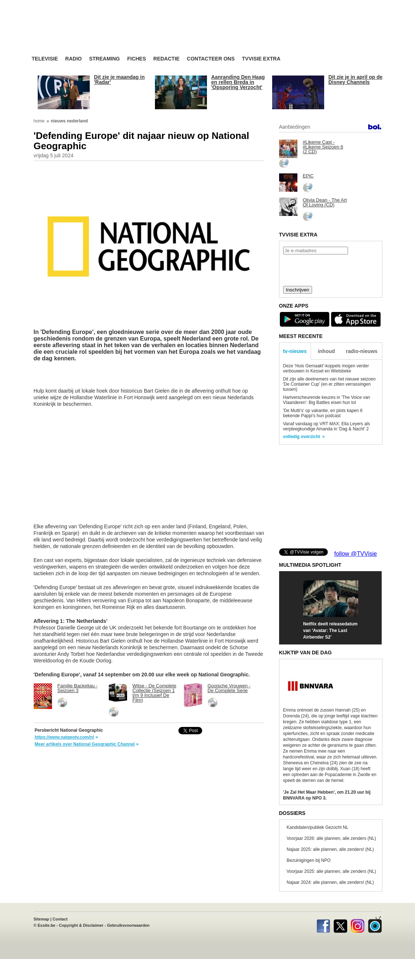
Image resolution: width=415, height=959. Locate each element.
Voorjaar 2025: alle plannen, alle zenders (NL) (331, 871)
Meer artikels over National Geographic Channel (85, 744)
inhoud (326, 351)
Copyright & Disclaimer (81, 925)
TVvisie (375, 924)
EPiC (308, 176)
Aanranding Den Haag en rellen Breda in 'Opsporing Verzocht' (238, 82)
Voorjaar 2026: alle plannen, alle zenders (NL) (331, 838)
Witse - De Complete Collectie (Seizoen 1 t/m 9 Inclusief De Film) (155, 693)
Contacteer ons (210, 59)
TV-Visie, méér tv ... (90, 33)
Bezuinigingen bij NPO (309, 860)
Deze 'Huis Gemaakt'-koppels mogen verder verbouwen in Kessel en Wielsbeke (326, 368)
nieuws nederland (69, 121)
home (39, 121)
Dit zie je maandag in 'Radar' (119, 79)
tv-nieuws (295, 351)
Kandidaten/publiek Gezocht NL (318, 827)
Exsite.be (46, 925)
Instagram (357, 924)
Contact (60, 919)
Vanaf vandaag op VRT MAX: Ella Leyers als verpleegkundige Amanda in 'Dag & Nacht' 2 (326, 426)
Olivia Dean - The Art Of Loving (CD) (325, 202)
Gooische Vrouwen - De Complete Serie (229, 688)
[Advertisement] (277, 34)
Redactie (166, 59)
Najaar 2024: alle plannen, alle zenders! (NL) (330, 882)
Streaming (104, 59)
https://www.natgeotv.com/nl (64, 737)
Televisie (45, 59)
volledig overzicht (301, 436)
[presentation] (330, 269)
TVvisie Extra (261, 59)
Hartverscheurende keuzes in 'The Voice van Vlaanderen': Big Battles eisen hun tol (326, 400)
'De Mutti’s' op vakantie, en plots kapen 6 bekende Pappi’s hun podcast (323, 413)
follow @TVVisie (355, 554)
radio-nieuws (361, 351)
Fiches (136, 59)
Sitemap (41, 919)
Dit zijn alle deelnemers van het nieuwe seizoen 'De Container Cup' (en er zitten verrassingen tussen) (329, 384)
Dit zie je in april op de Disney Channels (356, 79)
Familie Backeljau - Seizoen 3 (78, 688)
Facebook (323, 924)
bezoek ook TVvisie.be (357, 5)
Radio (73, 59)
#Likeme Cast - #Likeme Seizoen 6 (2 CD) (323, 146)
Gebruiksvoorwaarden (128, 925)
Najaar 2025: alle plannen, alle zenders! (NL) (330, 849)
